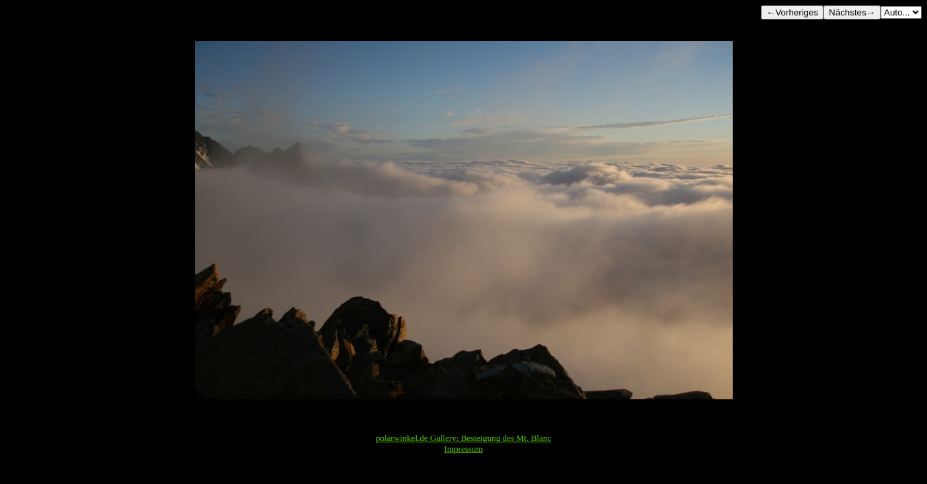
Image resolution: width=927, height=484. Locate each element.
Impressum (463, 449)
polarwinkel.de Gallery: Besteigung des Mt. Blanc (463, 438)
